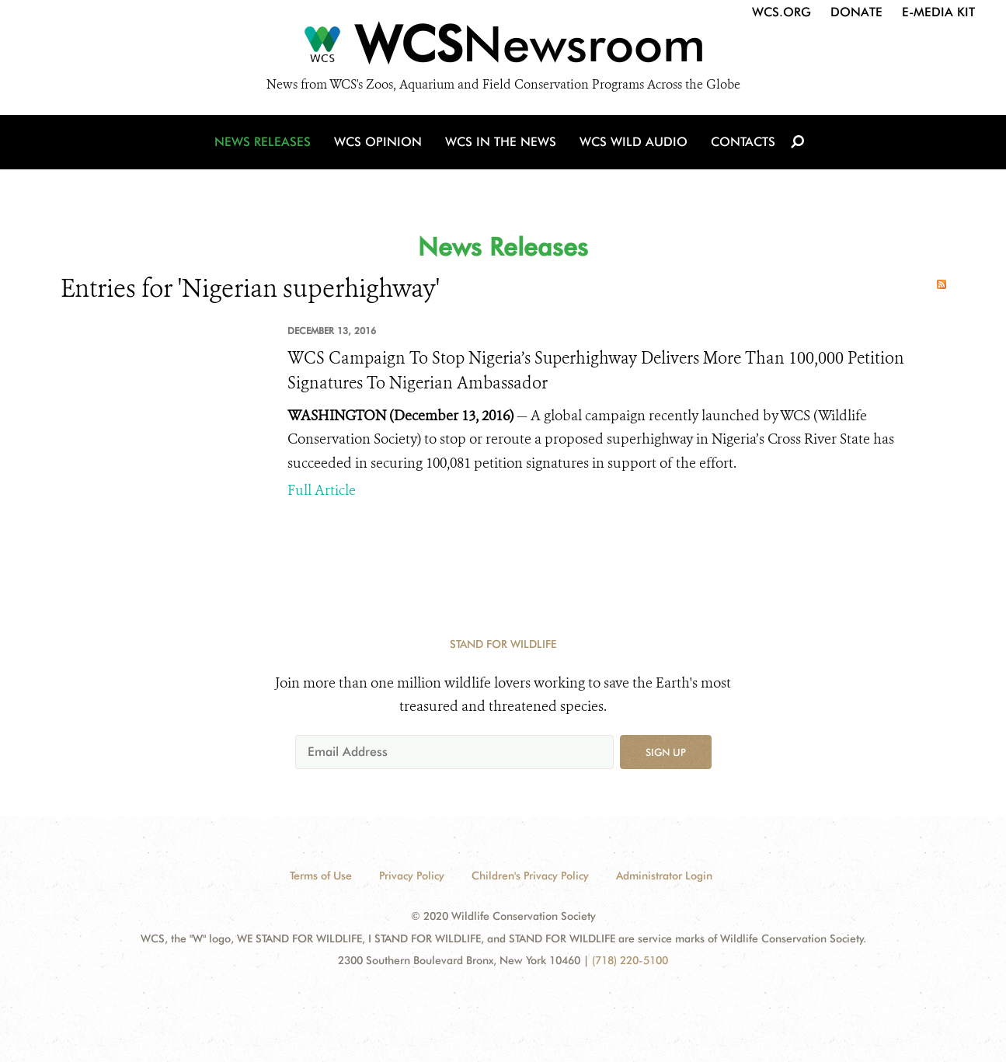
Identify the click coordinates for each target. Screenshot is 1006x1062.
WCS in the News (500, 141)
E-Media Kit (938, 12)
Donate (856, 12)
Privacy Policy (411, 875)
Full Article (321, 490)
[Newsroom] (503, 48)
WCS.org (781, 12)
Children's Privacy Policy (530, 875)
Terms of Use (321, 875)
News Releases (262, 141)
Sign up (666, 752)
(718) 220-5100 (630, 960)
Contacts (743, 141)
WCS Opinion (378, 141)
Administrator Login (664, 875)
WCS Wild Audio (633, 141)
